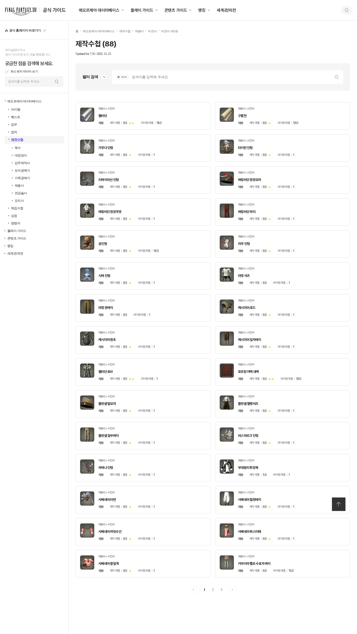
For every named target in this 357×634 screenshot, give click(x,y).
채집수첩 (17, 208)
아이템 (15, 109)
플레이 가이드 (142, 10)
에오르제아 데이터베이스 (99, 10)
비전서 (152, 31)
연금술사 (21, 193)
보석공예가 (22, 170)
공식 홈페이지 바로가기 (25, 30)
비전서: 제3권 (169, 31)
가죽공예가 (22, 178)
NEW (124, 77)
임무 (14, 124)
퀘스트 (15, 117)
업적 (14, 132)
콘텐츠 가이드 (176, 10)
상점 (14, 216)
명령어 (15, 223)
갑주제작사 (22, 163)
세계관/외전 (226, 10)
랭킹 (202, 10)
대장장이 (21, 155)
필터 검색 (90, 77)
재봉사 (19, 185)
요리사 (19, 200)
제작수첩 (17, 139)
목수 (18, 148)
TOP (339, 504)
